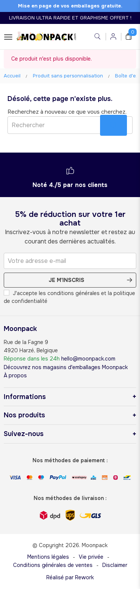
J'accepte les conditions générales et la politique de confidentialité (69, 297)
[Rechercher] (70, 125)
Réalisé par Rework (70, 577)
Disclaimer (114, 565)
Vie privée (91, 556)
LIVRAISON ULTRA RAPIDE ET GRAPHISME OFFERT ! (70, 18)
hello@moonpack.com (88, 358)
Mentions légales (48, 556)
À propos (15, 375)
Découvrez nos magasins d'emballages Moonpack (66, 367)
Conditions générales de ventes (53, 565)
